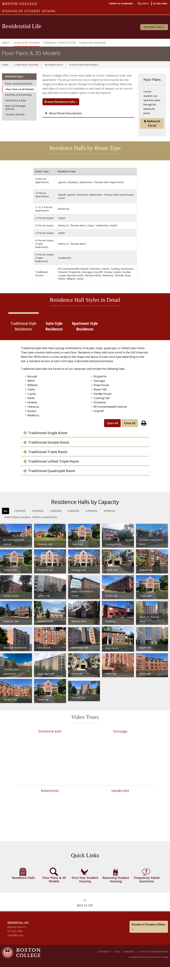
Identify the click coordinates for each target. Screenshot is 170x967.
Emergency (129, 951)
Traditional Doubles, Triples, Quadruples (30, 517)
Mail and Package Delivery (15, 107)
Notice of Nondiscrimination (153, 951)
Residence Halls (154, 27)
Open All (112, 423)
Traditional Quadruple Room (51, 471)
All (5, 510)
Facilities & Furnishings (18, 94)
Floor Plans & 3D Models (20, 89)
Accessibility (104, 951)
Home (5, 64)
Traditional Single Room (47, 433)
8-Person (91, 510)
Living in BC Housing (27, 42)
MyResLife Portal (152, 123)
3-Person (37, 510)
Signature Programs (92, 42)
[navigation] (84, 43)
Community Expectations (59, 42)
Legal (117, 951)
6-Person (73, 510)
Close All (129, 423)
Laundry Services (15, 114)
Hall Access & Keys (15, 100)
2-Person (19, 510)
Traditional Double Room (48, 442)
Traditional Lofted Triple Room (53, 461)
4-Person (55, 510)
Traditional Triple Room (47, 452)
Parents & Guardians (121, 3)
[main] (85, 489)
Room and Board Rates (18, 83)
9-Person (109, 510)
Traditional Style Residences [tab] (23, 326)
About (6, 42)
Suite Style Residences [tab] (54, 326)
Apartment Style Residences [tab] (85, 326)
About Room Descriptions (65, 113)
